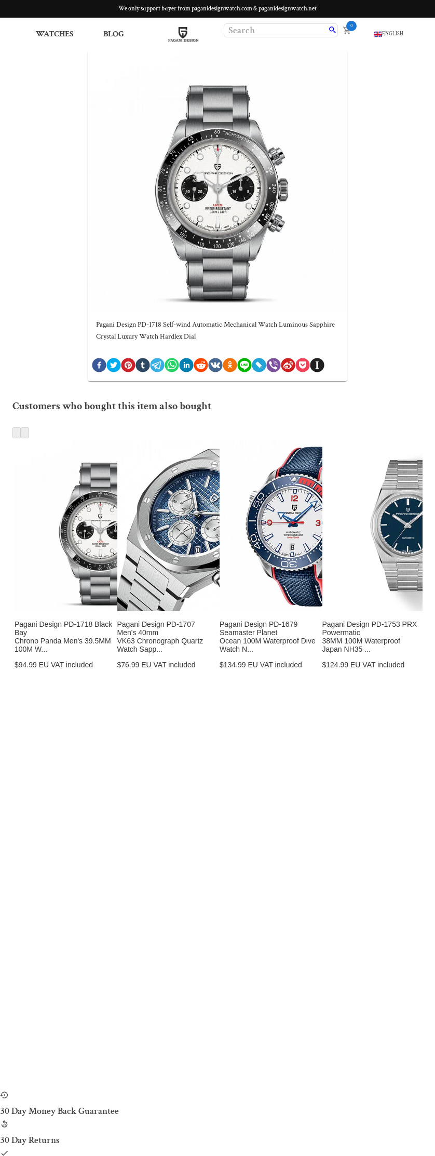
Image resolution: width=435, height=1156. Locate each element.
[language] (388, 34)
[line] (244, 367)
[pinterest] (128, 367)
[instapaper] (317, 367)
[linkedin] (186, 367)
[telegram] (157, 367)
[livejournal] (259, 367)
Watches (55, 34)
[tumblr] (142, 367)
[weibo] (288, 367)
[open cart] (347, 30)
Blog (113, 34)
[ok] (230, 367)
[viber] (273, 367)
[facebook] (99, 367)
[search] (332, 30)
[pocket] (302, 367)
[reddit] (201, 367)
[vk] (215, 367)
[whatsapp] (172, 367)
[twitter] (113, 367)
